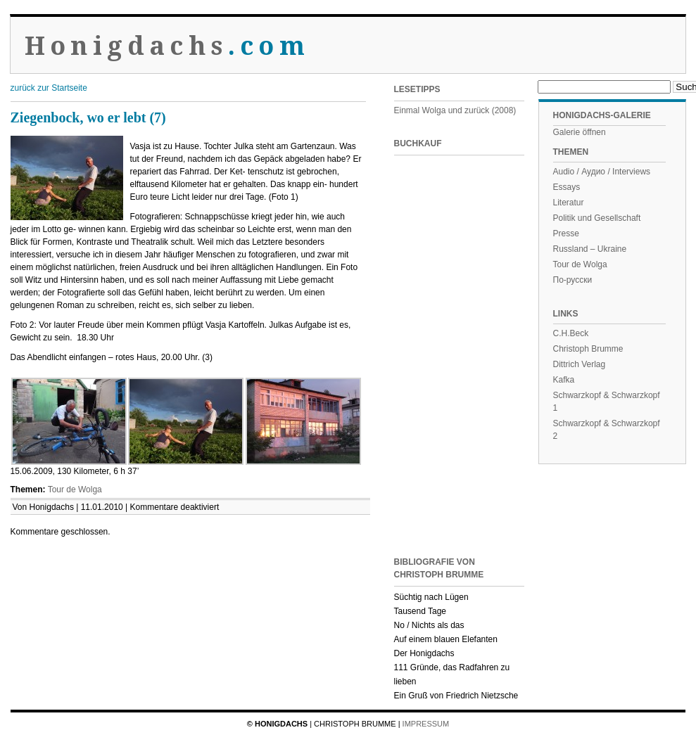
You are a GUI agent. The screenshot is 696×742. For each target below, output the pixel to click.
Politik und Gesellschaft (597, 218)
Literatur (568, 202)
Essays (567, 187)
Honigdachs (167, 46)
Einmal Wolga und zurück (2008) (455, 110)
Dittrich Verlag (579, 364)
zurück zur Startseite (49, 88)
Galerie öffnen (579, 132)
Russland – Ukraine (590, 249)
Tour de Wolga (75, 489)
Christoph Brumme (588, 349)
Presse (566, 233)
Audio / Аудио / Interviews (602, 172)
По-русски (573, 280)
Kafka (564, 380)
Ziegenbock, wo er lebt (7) (88, 117)
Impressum (426, 723)
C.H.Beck (571, 333)
